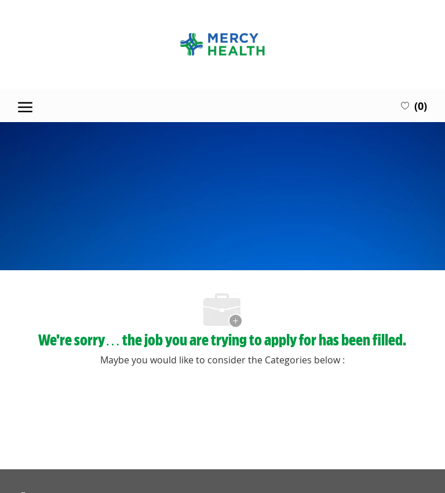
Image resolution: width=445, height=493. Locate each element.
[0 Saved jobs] (414, 105)
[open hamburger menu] (25, 105)
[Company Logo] (222, 44)
